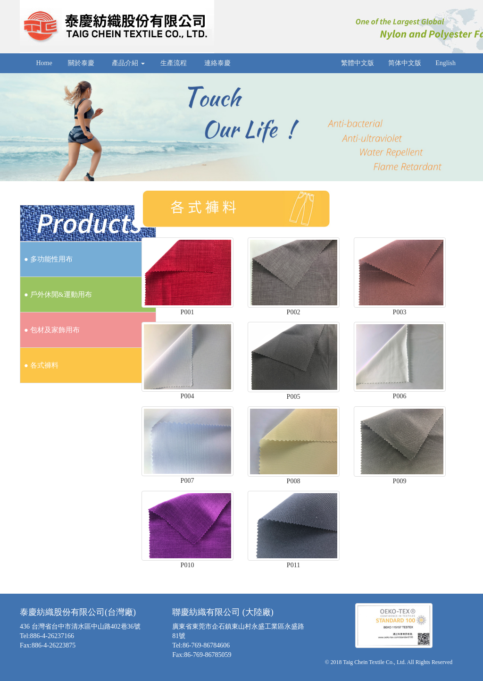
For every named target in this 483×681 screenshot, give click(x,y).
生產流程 (174, 63)
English (445, 63)
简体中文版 (404, 63)
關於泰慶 (81, 63)
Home (43, 63)
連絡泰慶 (218, 63)
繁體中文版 (357, 63)
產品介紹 (127, 63)
